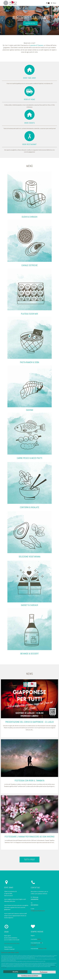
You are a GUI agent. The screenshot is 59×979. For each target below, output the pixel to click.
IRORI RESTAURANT (29, 144)
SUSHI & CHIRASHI (29, 216)
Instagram (33, 945)
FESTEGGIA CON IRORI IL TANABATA (29, 780)
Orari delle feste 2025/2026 (11, 943)
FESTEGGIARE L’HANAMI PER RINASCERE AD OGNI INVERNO (29, 836)
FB (41, 943)
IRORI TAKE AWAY (29, 78)
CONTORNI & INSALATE (29, 507)
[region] (29, 20)
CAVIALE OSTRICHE (29, 265)
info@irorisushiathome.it (38, 910)
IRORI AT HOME (29, 99)
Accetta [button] (15, 972)
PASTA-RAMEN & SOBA (29, 362)
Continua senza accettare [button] (29, 976)
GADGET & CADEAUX (29, 605)
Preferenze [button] (43, 972)
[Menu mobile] (53, 3)
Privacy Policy (4, 967)
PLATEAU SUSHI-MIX (29, 313)
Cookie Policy (53, 966)
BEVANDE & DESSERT (29, 653)
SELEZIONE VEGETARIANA (29, 556)
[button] (2, 20)
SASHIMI (29, 410)
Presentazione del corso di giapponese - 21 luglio (29, 722)
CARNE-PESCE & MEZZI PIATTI (29, 458)
